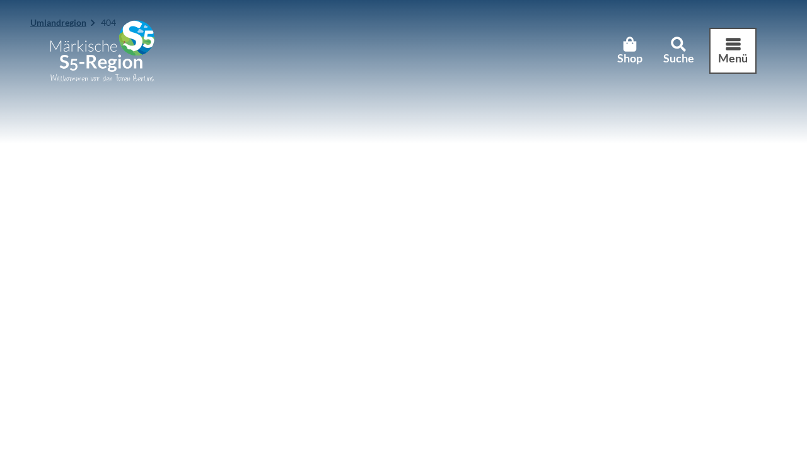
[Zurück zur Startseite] (102, 50)
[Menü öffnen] (733, 51)
